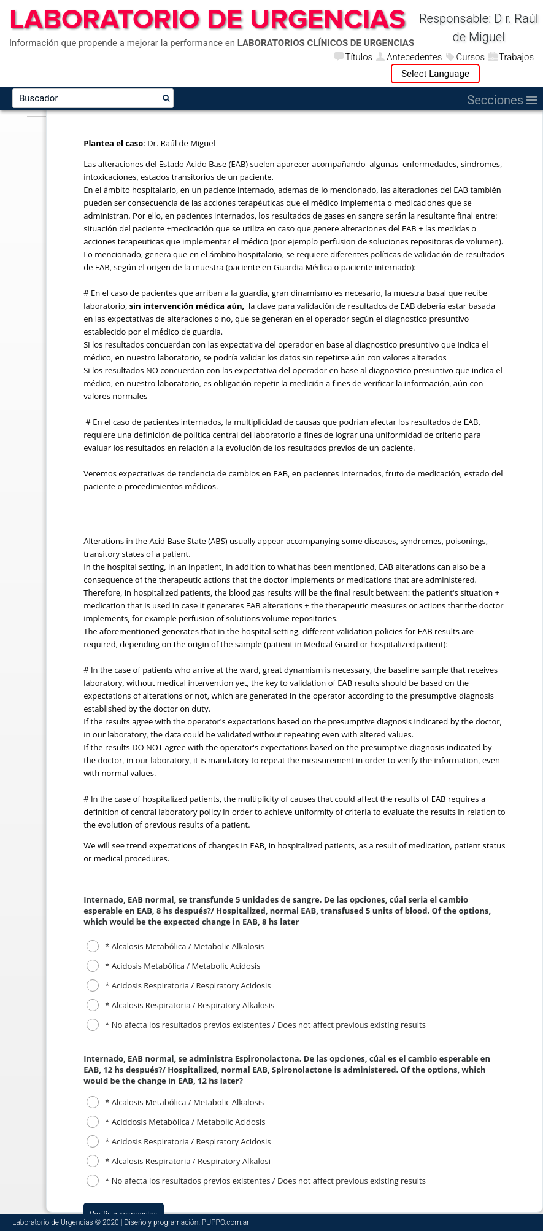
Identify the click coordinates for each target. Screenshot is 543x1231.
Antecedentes (414, 57)
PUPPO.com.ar (225, 1222)
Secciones (502, 100)
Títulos (358, 57)
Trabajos (516, 57)
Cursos (470, 57)
